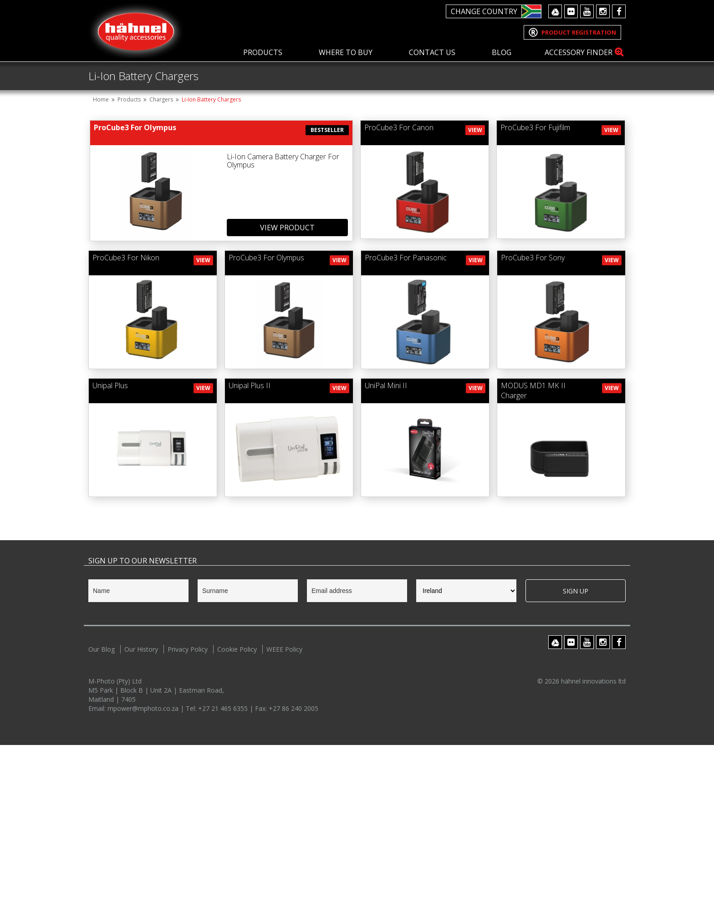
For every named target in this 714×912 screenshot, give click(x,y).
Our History (141, 816)
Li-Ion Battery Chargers (211, 266)
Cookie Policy (237, 816)
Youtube (587, 11)
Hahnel (136, 30)
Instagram (603, 11)
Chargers (161, 266)
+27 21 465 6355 (224, 875)
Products (262, 52)
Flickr (571, 11)
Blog (501, 52)
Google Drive (555, 11)
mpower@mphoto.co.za (143, 875)
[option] (357, 145)
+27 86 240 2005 (293, 875)
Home (101, 266)
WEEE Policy (284, 816)
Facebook (619, 11)
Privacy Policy (188, 816)
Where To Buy (345, 52)
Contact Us (432, 52)
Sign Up (575, 758)
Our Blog (101, 816)
